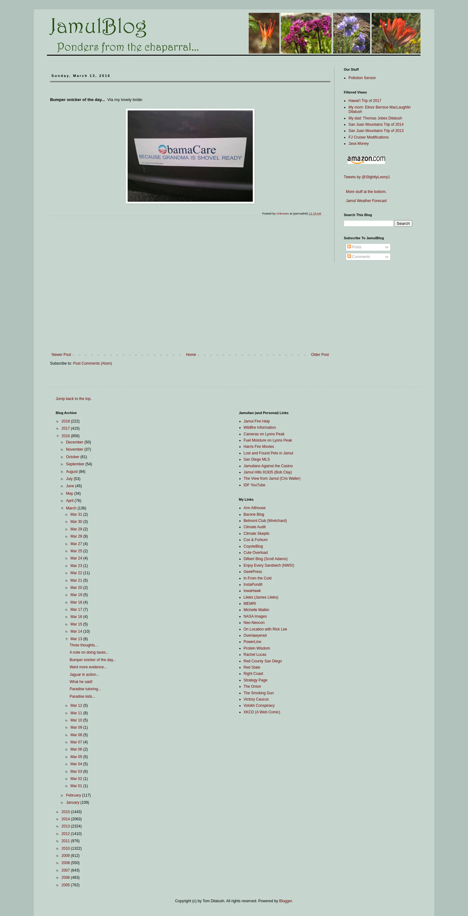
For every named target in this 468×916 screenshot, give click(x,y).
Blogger (285, 901)
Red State (252, 667)
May (70, 493)
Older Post (320, 354)
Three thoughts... (83, 645)
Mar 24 (76, 558)
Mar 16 (76, 617)
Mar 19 (76, 595)
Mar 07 (76, 742)
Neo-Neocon (254, 622)
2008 (66, 863)
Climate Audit (255, 527)
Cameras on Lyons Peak (264, 434)
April (70, 500)
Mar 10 (76, 720)
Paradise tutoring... (85, 689)
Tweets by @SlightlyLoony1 (367, 177)
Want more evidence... (88, 667)
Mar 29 (76, 529)
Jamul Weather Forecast (365, 201)
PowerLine (253, 642)
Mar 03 (76, 771)
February (74, 795)
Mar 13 (76, 639)
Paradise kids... (82, 696)
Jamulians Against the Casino (268, 466)
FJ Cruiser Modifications (368, 137)
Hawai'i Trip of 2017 (364, 101)
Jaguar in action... (84, 674)
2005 (66, 885)
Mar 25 (76, 551)
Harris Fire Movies (259, 446)
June (70, 486)
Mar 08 (76, 735)
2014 (66, 819)
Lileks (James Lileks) (261, 597)
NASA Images (255, 616)
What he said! (80, 682)
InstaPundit (253, 584)
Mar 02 (76, 779)
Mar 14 (76, 631)
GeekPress (253, 571)
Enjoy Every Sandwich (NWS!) (269, 565)
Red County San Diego (263, 661)
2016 (66, 436)
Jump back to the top (73, 399)
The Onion (252, 686)
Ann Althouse (255, 508)
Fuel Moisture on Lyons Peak (268, 440)
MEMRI (250, 603)
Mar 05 (76, 757)
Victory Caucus (256, 699)
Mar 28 (76, 536)
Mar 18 (76, 602)
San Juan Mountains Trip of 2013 (376, 131)
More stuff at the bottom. (365, 192)
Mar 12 (76, 705)
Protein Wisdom (257, 648)
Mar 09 (76, 727)
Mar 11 (76, 713)
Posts (354, 247)
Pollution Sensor (362, 78)
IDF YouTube (255, 485)
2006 (66, 877)
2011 (66, 841)
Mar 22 (76, 573)
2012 (66, 834)
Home (191, 354)
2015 (66, 812)
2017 (66, 428)
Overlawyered (255, 635)
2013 (66, 826)
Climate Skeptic (257, 533)
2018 (66, 421)
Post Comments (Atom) (92, 363)
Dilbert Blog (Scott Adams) (266, 559)
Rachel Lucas (255, 654)
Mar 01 (76, 786)
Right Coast (253, 673)
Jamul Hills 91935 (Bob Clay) (268, 472)
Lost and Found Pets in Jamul (268, 453)
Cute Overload (256, 552)
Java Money (358, 143)
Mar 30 (76, 521)
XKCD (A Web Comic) (262, 712)
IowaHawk (252, 591)
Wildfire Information (260, 427)
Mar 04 (76, 764)
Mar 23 (76, 566)
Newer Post (61, 354)
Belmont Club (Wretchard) (265, 521)
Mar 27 (76, 544)
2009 (66, 855)
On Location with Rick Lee (265, 629)
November (75, 449)
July (70, 479)
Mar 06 (76, 749)
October (73, 457)
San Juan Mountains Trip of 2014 (376, 124)
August (72, 471)
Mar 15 (76, 624)
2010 (66, 848)
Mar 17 (76, 609)
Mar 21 (76, 580)
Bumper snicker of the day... (92, 660)
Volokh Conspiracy (259, 705)
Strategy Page (255, 680)
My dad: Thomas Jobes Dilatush (375, 118)
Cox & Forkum (256, 540)
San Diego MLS (257, 459)
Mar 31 (76, 514)
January (73, 802)
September (75, 464)
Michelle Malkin (256, 610)
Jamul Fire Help (257, 421)
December (75, 442)
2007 (66, 870)
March (72, 508)
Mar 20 (76, 587)
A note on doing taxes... (89, 652)
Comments (358, 257)
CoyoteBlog (253, 546)
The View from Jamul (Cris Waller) (272, 478)
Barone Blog (254, 514)
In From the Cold (258, 578)
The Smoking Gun (259, 693)
